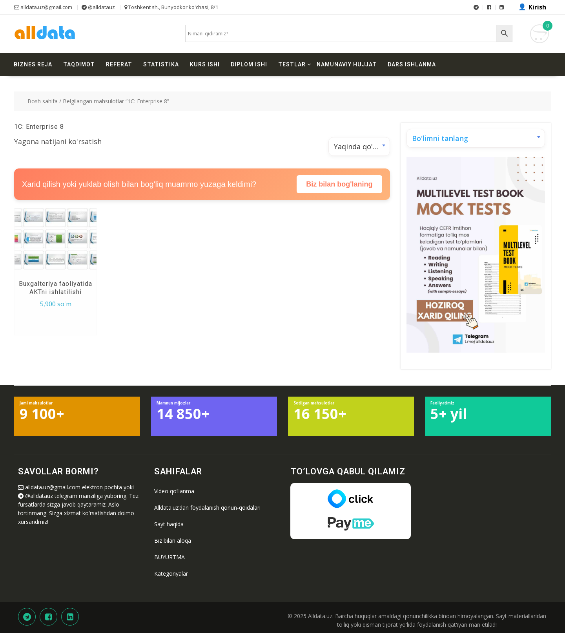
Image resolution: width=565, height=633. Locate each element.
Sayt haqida (169, 524)
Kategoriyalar (171, 573)
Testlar (292, 64)
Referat (119, 64)
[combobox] (359, 146)
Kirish (537, 7)
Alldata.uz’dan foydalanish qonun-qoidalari (207, 507)
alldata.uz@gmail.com (52, 487)
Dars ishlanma (412, 64)
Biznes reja (33, 64)
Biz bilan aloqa (172, 540)
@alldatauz (39, 495)
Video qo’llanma (174, 491)
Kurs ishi (205, 64)
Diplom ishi (249, 64)
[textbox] (475, 138)
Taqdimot (79, 64)
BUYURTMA (169, 557)
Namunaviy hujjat (347, 64)
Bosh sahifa (42, 101)
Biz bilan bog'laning (339, 184)
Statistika (161, 64)
